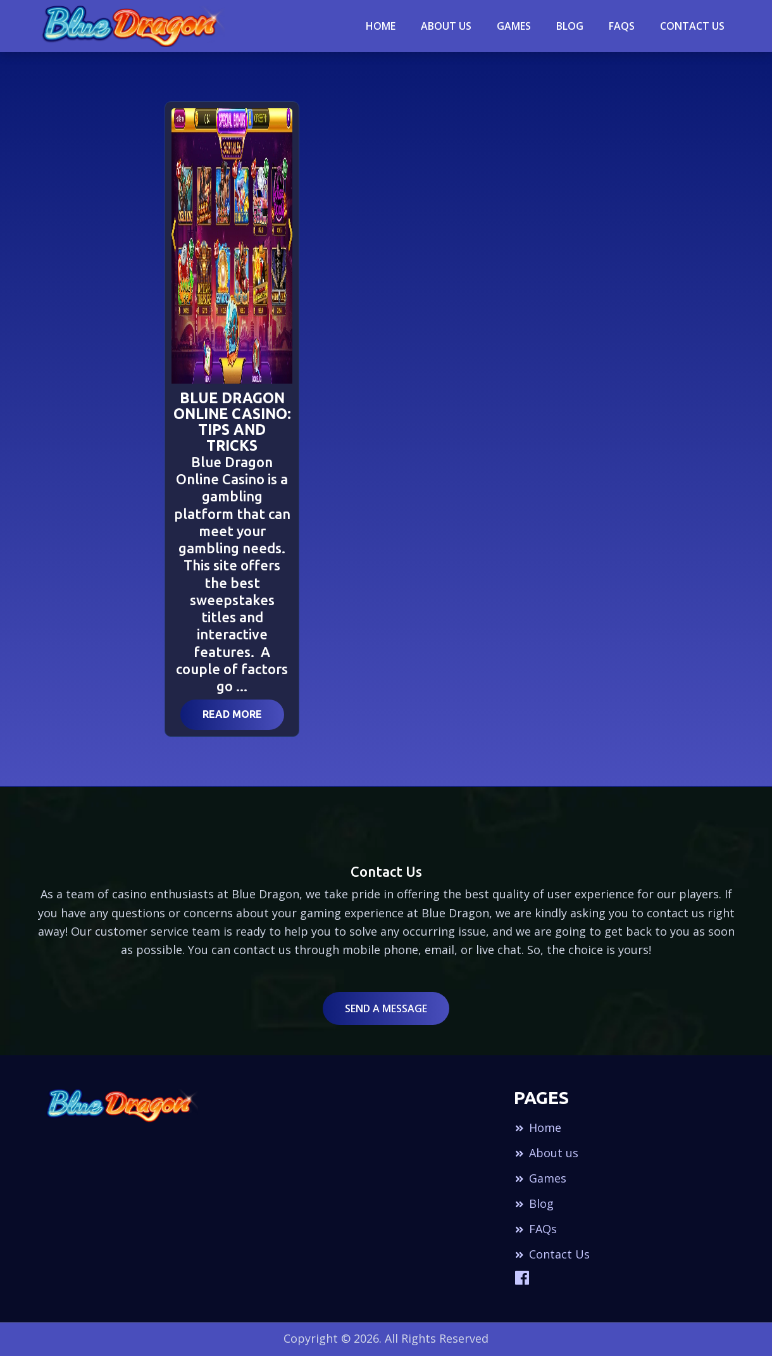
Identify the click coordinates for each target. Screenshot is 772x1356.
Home (380, 26)
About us (546, 1152)
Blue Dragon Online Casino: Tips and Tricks (232, 421)
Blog (534, 1203)
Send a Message (386, 1008)
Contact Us (692, 26)
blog (569, 26)
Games (514, 26)
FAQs (535, 1228)
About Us (446, 26)
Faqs (622, 26)
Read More (232, 714)
